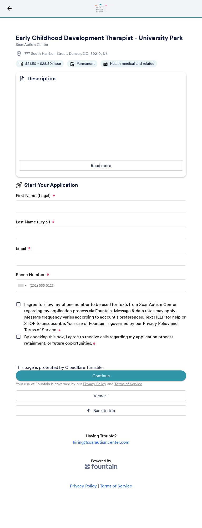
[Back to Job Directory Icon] (9, 8)
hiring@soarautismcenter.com (101, 442)
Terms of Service (128, 384)
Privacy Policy (94, 384)
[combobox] (22, 286)
